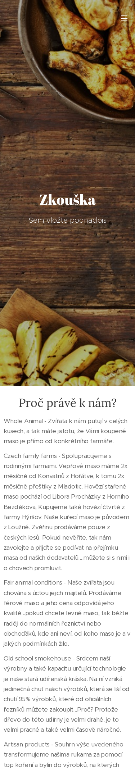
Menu (124, 18)
